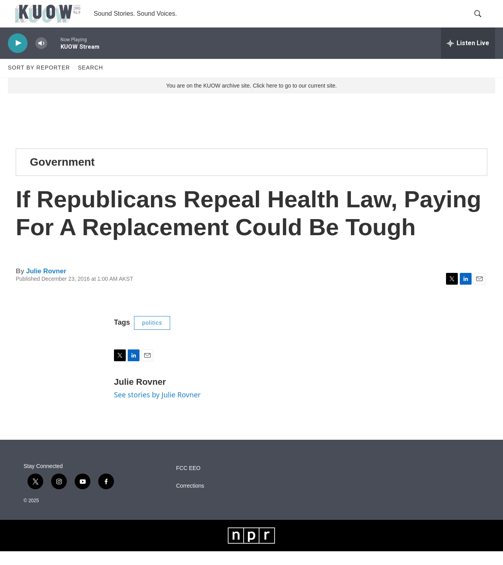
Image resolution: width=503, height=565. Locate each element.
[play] (17, 57)
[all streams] (468, 57)
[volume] (41, 57)
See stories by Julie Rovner (157, 408)
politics (152, 336)
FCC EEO (188, 482)
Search (90, 82)
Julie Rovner (46, 285)
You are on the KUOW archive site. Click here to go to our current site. (251, 99)
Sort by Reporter (39, 82)
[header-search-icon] (482, 20)
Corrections (190, 500)
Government (62, 176)
